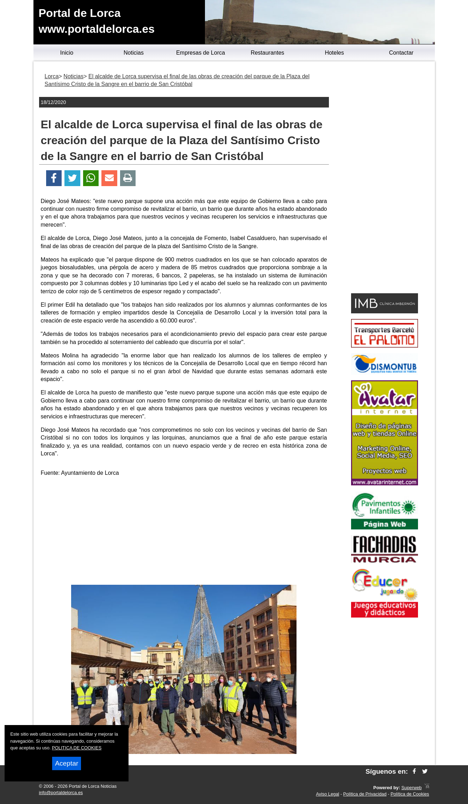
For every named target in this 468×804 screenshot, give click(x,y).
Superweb (411, 787)
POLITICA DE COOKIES (76, 747)
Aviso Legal (327, 794)
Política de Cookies (410, 794)
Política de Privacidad (365, 794)
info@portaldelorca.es (61, 792)
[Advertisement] (184, 532)
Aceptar (66, 763)
